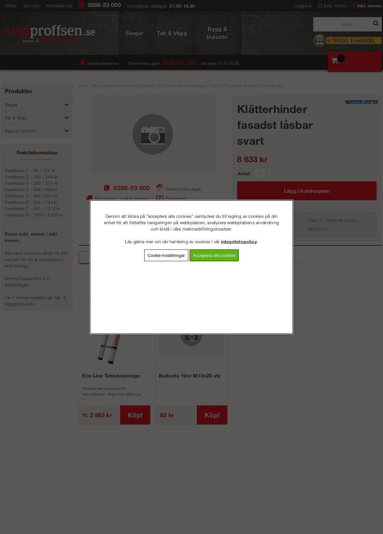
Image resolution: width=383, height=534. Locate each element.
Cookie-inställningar (166, 255)
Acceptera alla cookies (214, 255)
